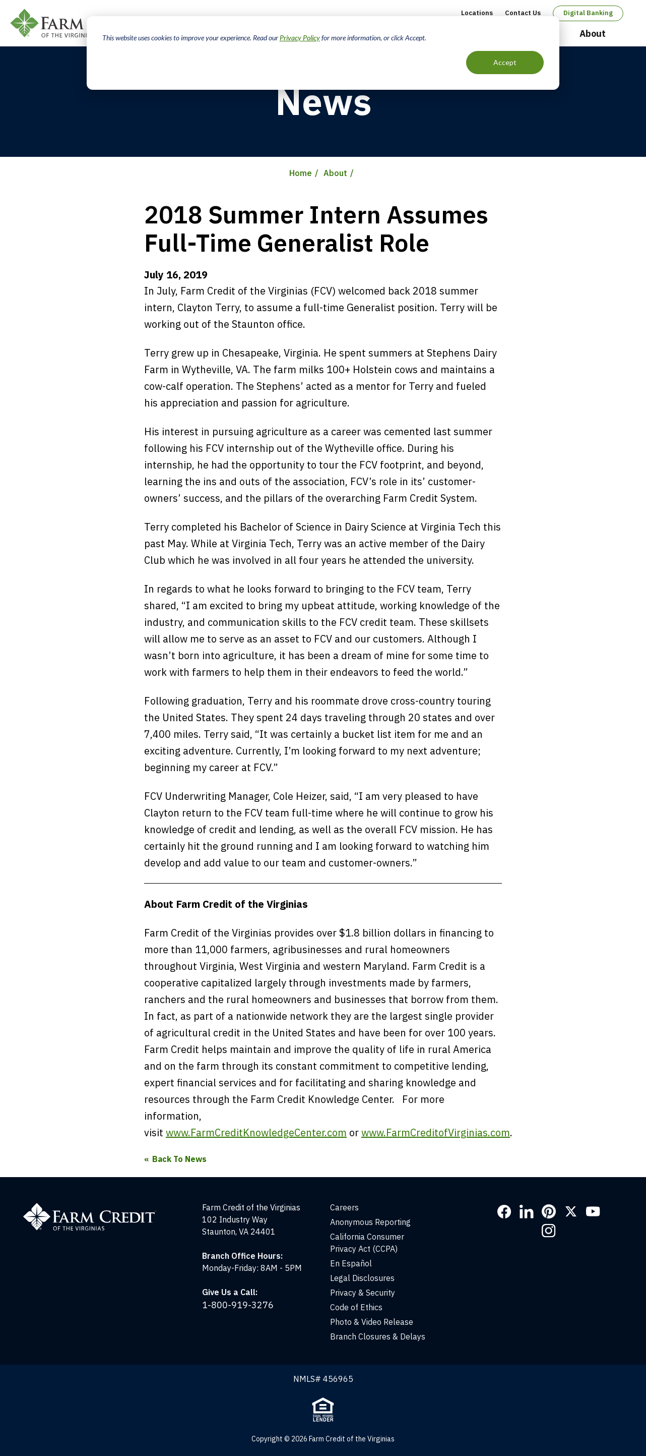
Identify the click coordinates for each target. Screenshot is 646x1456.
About (592, 33)
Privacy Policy (300, 37)
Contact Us (523, 13)
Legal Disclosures (362, 1278)
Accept (504, 62)
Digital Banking (588, 13)
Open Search (626, 34)
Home (300, 173)
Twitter (571, 1211)
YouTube (593, 1211)
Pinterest (549, 1211)
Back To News (179, 1159)
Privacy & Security (362, 1293)
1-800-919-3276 (238, 1305)
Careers (344, 1207)
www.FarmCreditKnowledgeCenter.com (256, 1132)
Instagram (549, 1231)
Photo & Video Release (371, 1322)
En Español (351, 1263)
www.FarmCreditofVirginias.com (435, 1132)
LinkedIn (527, 1211)
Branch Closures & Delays (377, 1336)
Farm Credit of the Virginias (82, 23)
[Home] (95, 1207)
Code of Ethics (356, 1307)
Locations (477, 13)
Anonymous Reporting (370, 1222)
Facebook (504, 1211)
